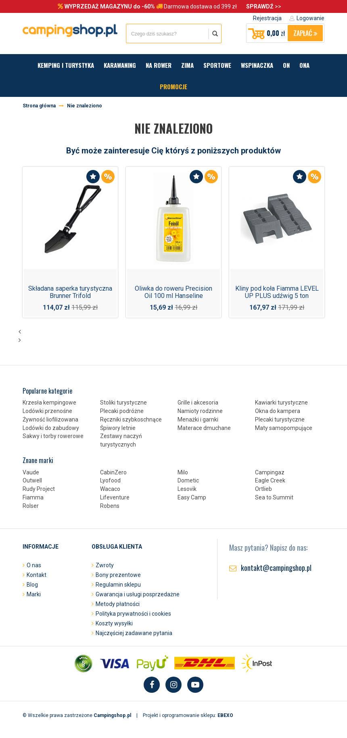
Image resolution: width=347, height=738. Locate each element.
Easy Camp (192, 497)
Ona (304, 65)
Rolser (31, 506)
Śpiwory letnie (118, 428)
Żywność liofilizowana (50, 419)
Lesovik (187, 489)
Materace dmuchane (204, 428)
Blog (32, 584)
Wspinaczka (257, 65)
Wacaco (110, 489)
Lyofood (110, 480)
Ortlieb (263, 489)
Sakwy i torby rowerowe (53, 436)
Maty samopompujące (283, 428)
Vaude (31, 472)
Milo (183, 472)
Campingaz (269, 472)
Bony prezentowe (118, 575)
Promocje (173, 86)
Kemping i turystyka (66, 65)
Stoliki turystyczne (123, 402)
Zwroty (105, 565)
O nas (34, 565)
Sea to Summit (274, 497)
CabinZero (113, 472)
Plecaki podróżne (122, 411)
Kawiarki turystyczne (281, 402)
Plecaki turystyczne (280, 419)
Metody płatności (118, 604)
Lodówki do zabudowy (51, 428)
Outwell (32, 480)
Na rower (158, 65)
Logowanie (310, 18)
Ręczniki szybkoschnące (131, 419)
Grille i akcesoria (198, 402)
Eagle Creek (270, 480)
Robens (109, 506)
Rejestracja (267, 18)
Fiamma (33, 497)
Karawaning (120, 65)
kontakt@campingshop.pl (276, 567)
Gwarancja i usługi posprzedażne (138, 594)
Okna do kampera (277, 411)
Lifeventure (115, 497)
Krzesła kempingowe (49, 402)
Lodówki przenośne (47, 411)
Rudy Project (39, 489)
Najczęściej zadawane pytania (134, 633)
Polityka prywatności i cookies (133, 613)
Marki (34, 594)
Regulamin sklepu (118, 584)
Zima (187, 65)
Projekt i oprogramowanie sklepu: (188, 715)
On (286, 65)
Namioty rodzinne (200, 411)
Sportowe (217, 65)
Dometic (188, 480)
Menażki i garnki (198, 419)
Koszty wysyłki (114, 623)
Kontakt (36, 575)
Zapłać (305, 33)
